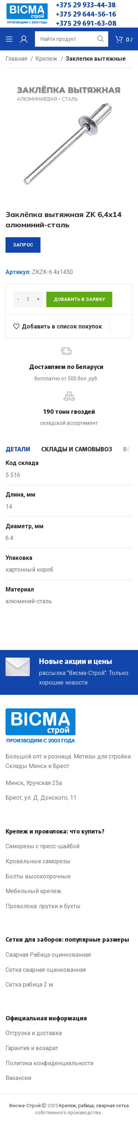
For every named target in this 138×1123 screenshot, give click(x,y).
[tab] (18, 448)
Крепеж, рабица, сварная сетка (94, 1105)
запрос (23, 245)
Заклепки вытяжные (96, 58)
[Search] (71, 39)
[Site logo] (27, 13)
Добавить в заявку (79, 299)
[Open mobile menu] (9, 39)
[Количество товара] (27, 299)
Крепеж (47, 58)
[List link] (69, 846)
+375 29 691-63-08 (86, 23)
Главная (17, 58)
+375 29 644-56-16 (86, 13)
